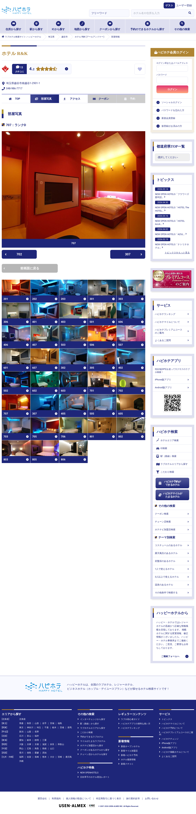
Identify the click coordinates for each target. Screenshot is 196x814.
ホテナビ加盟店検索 (172, 529)
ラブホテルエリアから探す (172, 464)
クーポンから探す (109, 26)
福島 (60, 723)
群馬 (70, 727)
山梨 (29, 731)
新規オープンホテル (129, 746)
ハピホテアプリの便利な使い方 (134, 723)
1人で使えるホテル (172, 569)
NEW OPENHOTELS (88, 772)
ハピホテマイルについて (172, 322)
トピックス (165, 180)
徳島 (29, 752)
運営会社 (42, 798)
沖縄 (21, 761)
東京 (21, 727)
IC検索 (161, 448)
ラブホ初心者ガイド (129, 719)
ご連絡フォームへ (170, 656)
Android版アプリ (172, 387)
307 (133, 254)
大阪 (21, 744)
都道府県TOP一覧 (171, 146)
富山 (29, 736)
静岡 (37, 740)
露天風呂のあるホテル (172, 553)
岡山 (21, 748)
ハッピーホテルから (172, 613)
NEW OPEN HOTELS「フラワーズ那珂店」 (172, 193)
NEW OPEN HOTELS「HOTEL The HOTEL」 (172, 206)
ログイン (172, 89)
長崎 (37, 757)
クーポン (101, 98)
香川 (21, 752)
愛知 (21, 740)
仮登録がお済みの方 (172, 126)
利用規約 (56, 798)
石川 (21, 736)
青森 (21, 723)
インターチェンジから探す (91, 719)
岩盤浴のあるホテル (172, 561)
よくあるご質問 (172, 340)
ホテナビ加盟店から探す (90, 745)
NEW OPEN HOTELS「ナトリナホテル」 (172, 243)
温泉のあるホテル (172, 584)
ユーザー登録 (184, 5)
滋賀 (44, 744)
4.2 (31, 69)
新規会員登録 (168, 118)
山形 (37, 723)
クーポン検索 (172, 513)
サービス (164, 305)
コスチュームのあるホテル (172, 545)
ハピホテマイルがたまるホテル (170, 495)
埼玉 (39, 727)
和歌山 (61, 744)
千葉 (46, 727)
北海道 (22, 719)
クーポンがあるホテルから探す (94, 750)
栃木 (54, 727)
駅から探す (36, 26)
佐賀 (29, 757)
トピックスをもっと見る (177, 252)
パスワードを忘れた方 (173, 110)
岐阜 (29, 740)
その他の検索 (182, 26)
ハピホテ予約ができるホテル (169, 483)
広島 (29, 748)
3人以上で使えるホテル (172, 576)
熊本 (44, 757)
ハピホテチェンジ (168, 739)
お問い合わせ (152, 798)
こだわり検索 (165, 472)
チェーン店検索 (172, 521)
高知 (44, 752)
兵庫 (29, 744)
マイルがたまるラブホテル (91, 741)
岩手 (44, 723)
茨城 (62, 727)
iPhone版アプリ (172, 379)
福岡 (21, 757)
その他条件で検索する (172, 592)
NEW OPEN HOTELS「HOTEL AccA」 (170, 219)
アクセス (72, 98)
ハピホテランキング (172, 314)
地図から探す (82, 26)
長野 (37, 731)
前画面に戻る (21, 268)
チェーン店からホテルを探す (92, 754)
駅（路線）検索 (166, 456)
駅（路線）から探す (88, 723)
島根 (44, 748)
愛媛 (37, 752)
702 (13, 254)
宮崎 (60, 757)
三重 (44, 740)
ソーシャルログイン (172, 102)
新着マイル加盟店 (128, 751)
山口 (52, 748)
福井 (37, 736)
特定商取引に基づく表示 (108, 798)
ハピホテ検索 (167, 432)
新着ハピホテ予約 (128, 755)
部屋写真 (43, 98)
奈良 (52, 744)
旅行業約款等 (133, 798)
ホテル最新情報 (127, 759)
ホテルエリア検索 (167, 440)
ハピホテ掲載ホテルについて (174, 752)
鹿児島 (68, 757)
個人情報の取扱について (78, 798)
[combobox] (158, 13)
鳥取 (37, 748)
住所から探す (13, 26)
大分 (52, 757)
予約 (129, 98)
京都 (37, 744)
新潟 (21, 731)
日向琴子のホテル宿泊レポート (94, 777)
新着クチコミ (126, 764)
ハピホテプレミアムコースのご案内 (172, 331)
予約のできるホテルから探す (147, 26)
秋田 (29, 723)
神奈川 (30, 727)
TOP (14, 98)
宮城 (52, 723)
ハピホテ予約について (171, 728)
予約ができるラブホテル (90, 737)
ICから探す (58, 26)
